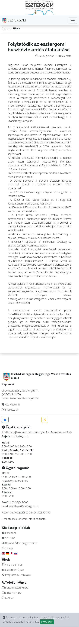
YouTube (8, 538)
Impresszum (10, 409)
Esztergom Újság (13, 570)
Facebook (9, 533)
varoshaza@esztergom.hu (23, 506)
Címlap (5, 28)
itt (34, 519)
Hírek (16, 28)
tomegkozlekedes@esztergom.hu (28, 299)
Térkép (7, 548)
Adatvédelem (11, 404)
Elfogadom (46, 621)
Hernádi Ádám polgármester (19, 543)
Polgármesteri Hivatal (15, 587)
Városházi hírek (12, 564)
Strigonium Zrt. (11, 592)
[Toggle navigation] (72, 20)
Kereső (7, 597)
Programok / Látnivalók (16, 575)
